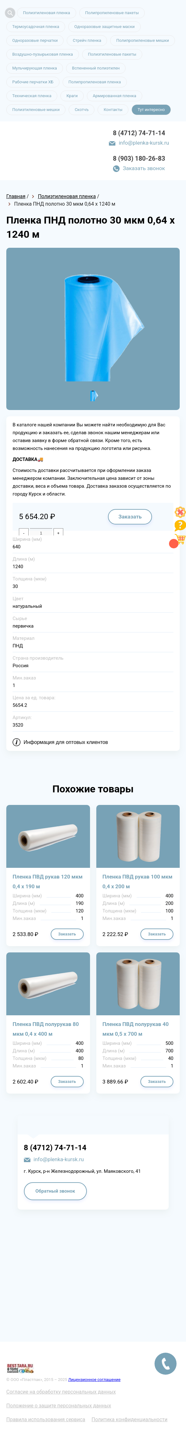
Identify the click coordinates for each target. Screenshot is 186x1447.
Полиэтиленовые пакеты (112, 54)
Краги (72, 95)
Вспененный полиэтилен (96, 68)
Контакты (113, 109)
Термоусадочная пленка (35, 26)
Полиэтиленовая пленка (46, 12)
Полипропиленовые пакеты (112, 12)
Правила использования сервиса (45, 1419)
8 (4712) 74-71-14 (139, 133)
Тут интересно (151, 109)
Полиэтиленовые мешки (35, 109)
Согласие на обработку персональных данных (61, 1392)
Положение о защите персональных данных (58, 1406)
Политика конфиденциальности (129, 1419)
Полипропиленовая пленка (95, 82)
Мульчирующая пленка (34, 68)
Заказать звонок (144, 168)
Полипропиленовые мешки (142, 40)
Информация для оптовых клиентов (66, 742)
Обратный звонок (55, 1191)
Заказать (130, 516)
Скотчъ (81, 109)
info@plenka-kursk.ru (144, 143)
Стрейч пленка (87, 40)
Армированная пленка (114, 95)
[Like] (180, 516)
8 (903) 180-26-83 (139, 158)
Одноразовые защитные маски (104, 26)
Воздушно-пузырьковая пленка (42, 54)
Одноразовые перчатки (35, 40)
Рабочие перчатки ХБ (33, 82)
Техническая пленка (31, 95)
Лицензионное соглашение (94, 1379)
